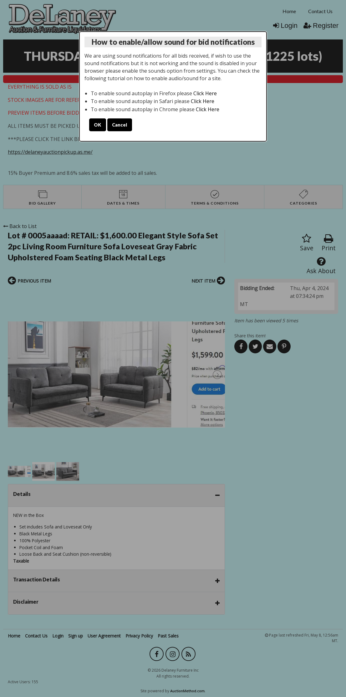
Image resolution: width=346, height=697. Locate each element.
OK (97, 124)
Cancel (119, 124)
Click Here (205, 93)
